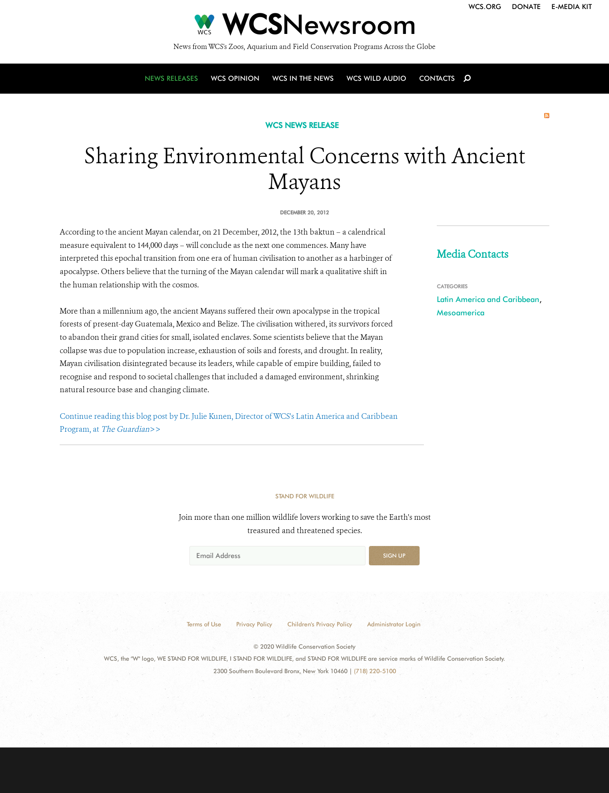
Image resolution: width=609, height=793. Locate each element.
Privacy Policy (254, 624)
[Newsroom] (304, 26)
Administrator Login (393, 624)
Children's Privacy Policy (319, 624)
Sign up (394, 555)
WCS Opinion (235, 78)
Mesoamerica (460, 312)
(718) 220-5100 (375, 671)
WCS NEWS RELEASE (302, 125)
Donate (526, 7)
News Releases (171, 78)
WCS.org (485, 7)
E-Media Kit (571, 7)
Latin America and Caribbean (488, 299)
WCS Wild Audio (376, 78)
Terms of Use (204, 624)
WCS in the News (303, 78)
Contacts (437, 78)
